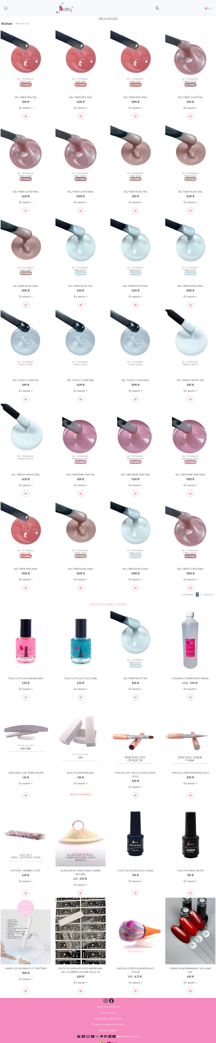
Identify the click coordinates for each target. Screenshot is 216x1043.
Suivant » (208, 595)
